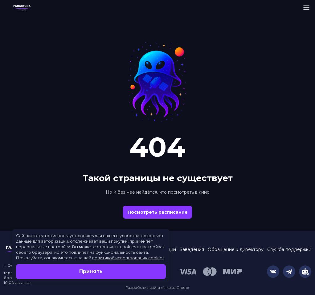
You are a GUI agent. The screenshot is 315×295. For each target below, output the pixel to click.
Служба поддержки (289, 249)
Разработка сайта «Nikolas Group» (157, 287)
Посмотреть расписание (158, 212)
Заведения (192, 249)
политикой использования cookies (128, 257)
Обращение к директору (236, 249)
